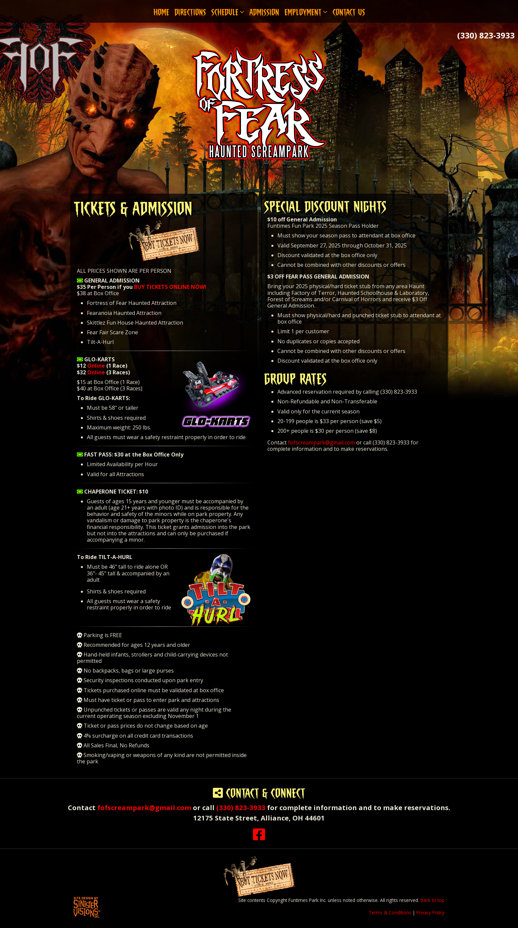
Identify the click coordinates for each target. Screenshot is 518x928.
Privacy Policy (430, 912)
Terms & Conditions (390, 912)
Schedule (227, 11)
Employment (305, 11)
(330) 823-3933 (486, 35)
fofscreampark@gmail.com (321, 442)
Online (96, 365)
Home (161, 11)
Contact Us (349, 11)
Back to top (432, 900)
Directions (190, 11)
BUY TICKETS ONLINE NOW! (170, 287)
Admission (264, 11)
